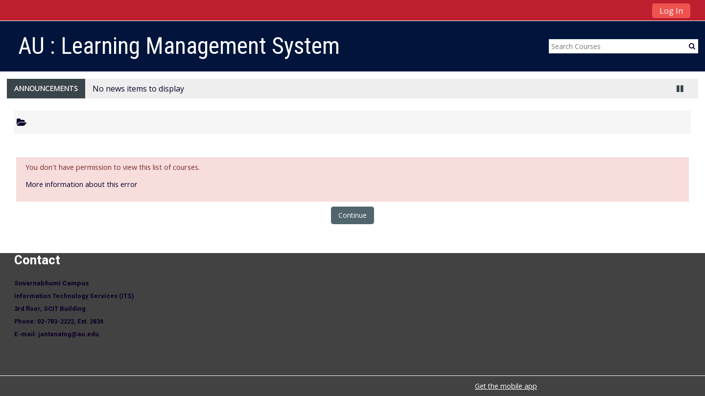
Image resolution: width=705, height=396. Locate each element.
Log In (671, 10)
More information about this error (81, 184)
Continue (352, 215)
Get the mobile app (506, 386)
